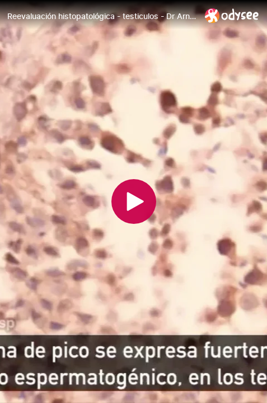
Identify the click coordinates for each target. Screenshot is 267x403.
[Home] (232, 15)
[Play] (133, 201)
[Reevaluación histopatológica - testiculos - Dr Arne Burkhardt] (101, 16)
